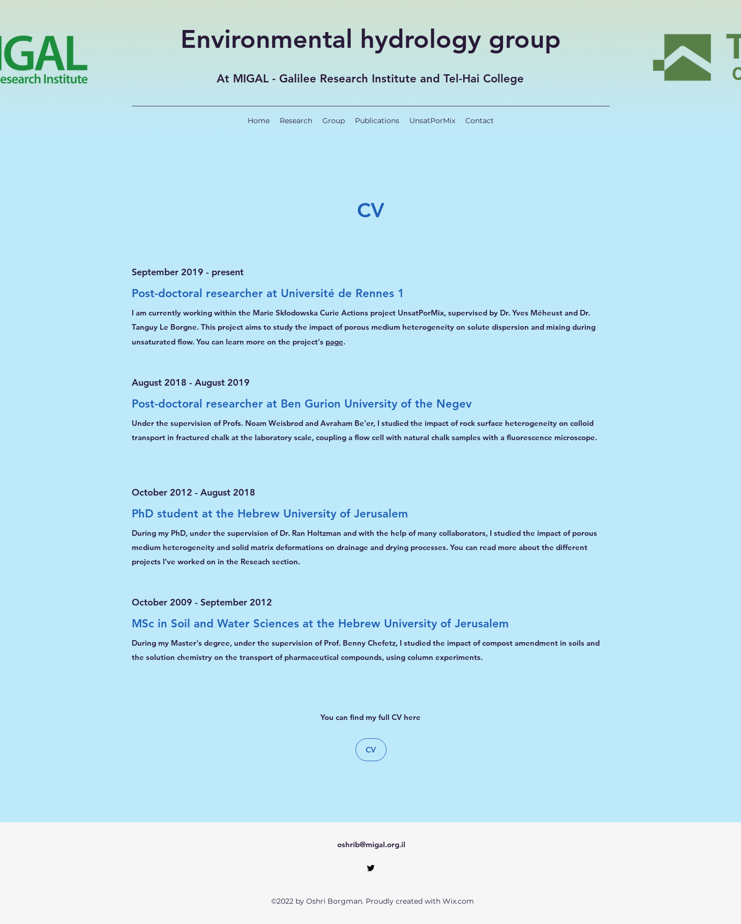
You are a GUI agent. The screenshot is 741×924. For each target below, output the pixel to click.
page (334, 341)
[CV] (371, 749)
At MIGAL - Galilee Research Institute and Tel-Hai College (370, 78)
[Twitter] (371, 868)
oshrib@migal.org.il (371, 844)
